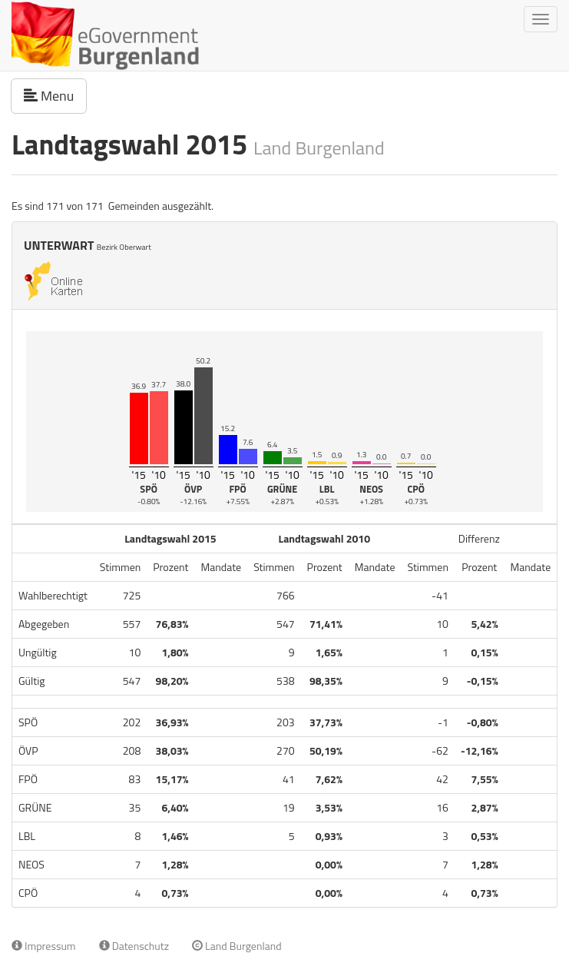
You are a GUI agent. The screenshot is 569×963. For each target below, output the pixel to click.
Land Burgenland (237, 946)
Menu (55, 95)
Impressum (44, 946)
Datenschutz (134, 946)
